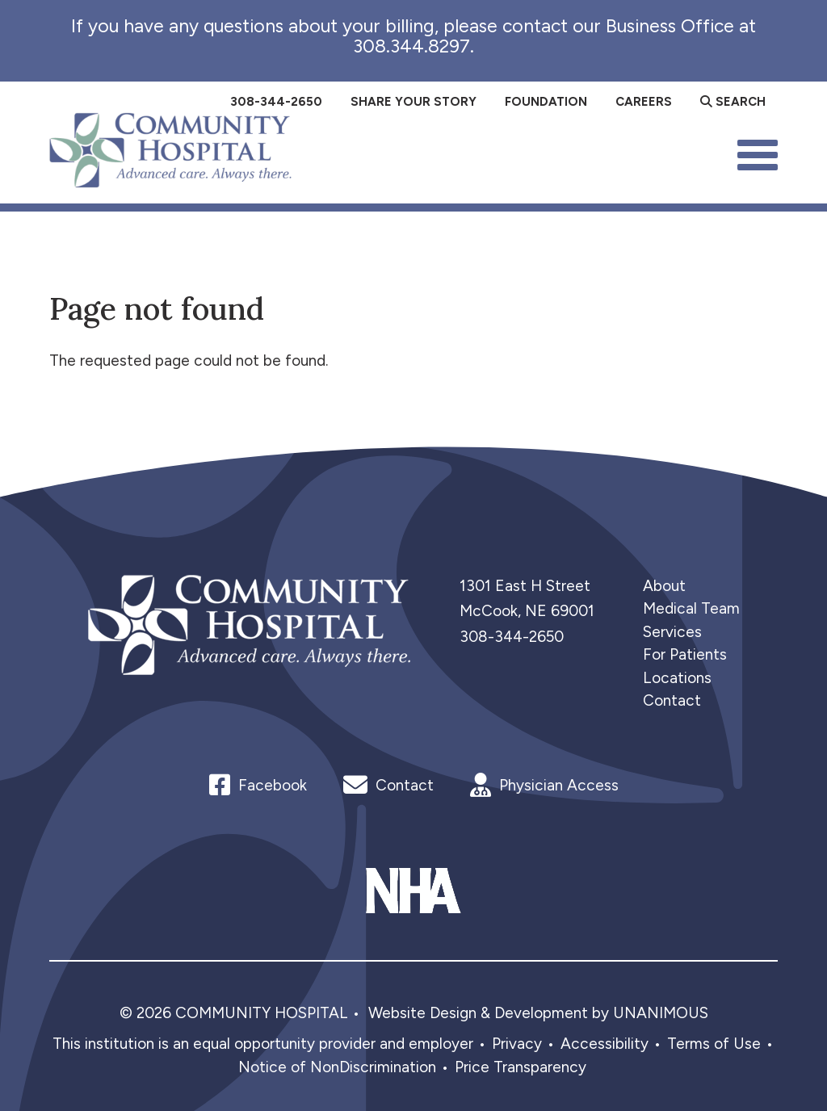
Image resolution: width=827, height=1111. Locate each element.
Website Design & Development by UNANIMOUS (538, 1013)
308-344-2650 (512, 636)
